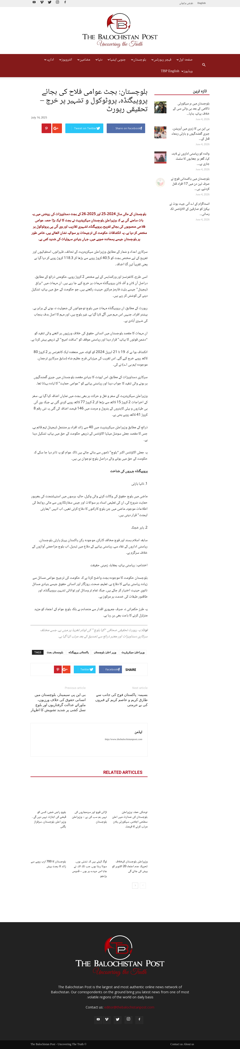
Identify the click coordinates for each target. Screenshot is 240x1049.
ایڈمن (138, 732)
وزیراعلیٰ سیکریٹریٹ (132, 652)
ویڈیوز (187, 71)
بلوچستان (138, 60)
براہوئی (182, 3)
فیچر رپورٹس (161, 60)
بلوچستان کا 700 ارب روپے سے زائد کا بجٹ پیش (48, 864)
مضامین (83, 60)
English (201, 3)
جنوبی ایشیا (117, 60)
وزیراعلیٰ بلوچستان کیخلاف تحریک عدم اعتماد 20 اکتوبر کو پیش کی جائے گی (130, 866)
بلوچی (190, 3)
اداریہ (49, 60)
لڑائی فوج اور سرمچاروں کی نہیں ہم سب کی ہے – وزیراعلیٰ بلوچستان (89, 817)
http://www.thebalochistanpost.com (123, 739)
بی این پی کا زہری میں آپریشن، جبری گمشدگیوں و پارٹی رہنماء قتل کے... (191, 134)
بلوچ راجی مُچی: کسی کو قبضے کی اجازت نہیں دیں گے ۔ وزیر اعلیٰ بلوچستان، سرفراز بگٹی (49, 819)
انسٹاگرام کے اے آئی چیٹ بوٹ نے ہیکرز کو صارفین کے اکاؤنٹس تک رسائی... (189, 209)
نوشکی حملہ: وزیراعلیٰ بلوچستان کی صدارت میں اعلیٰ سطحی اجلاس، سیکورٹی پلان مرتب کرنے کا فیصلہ (130, 819)
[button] (204, 65)
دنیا (99, 60)
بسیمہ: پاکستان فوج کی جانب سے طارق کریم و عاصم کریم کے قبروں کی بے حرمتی (121, 700)
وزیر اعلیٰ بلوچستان (105, 652)
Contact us (176, 1044)
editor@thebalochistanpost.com (129, 1007)
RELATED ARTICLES (122, 772)
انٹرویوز (65, 60)
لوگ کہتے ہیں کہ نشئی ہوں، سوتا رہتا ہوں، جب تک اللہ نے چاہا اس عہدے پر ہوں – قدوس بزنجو (89, 869)
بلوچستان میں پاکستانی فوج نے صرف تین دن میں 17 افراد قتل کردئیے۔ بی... (190, 184)
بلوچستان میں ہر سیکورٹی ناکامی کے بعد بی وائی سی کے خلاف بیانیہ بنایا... (191, 109)
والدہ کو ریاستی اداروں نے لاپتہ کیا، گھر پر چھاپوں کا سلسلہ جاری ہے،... (190, 159)
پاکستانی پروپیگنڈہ (78, 652)
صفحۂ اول (185, 60)
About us (188, 1044)
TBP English (170, 71)
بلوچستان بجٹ (55, 652)
